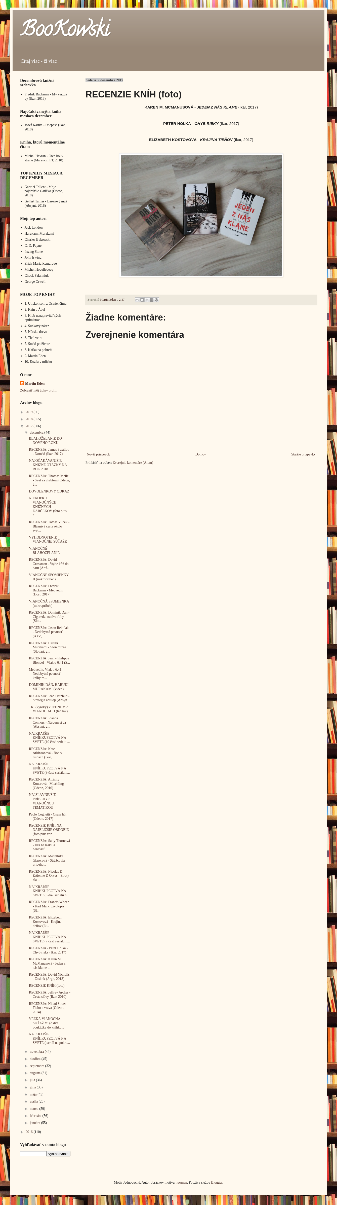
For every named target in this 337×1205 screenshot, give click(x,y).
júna (33, 1087)
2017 (30, 426)
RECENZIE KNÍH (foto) (47, 985)
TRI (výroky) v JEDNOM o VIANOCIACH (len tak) (48, 709)
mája (33, 1094)
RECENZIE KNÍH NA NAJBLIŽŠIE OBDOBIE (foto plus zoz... (49, 830)
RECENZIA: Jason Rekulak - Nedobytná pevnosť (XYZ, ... (49, 632)
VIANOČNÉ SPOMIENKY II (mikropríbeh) (49, 577)
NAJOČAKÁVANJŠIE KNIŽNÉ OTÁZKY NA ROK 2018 (48, 465)
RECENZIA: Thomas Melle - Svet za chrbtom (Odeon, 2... (49, 480)
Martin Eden (35, 383)
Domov (200, 454)
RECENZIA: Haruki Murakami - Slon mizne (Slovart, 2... (47, 647)
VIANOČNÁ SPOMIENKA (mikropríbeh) (49, 603)
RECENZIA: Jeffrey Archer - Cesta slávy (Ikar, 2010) (49, 994)
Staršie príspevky (303, 454)
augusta (35, 1073)
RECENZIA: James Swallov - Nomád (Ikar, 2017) (49, 452)
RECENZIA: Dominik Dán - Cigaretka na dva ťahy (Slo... (49, 617)
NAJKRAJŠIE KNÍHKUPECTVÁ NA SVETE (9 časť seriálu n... (49, 768)
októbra (35, 1059)
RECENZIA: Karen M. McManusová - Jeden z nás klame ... (47, 963)
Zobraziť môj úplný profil (38, 390)
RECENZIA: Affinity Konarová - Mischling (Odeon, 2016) (46, 783)
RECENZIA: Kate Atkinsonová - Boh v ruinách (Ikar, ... (45, 753)
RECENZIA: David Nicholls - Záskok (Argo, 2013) (49, 977)
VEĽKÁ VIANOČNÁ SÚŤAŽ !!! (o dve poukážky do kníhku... (46, 1023)
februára (36, 1116)
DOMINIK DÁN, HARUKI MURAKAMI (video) (49, 687)
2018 (30, 419)
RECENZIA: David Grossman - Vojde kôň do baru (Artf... (49, 564)
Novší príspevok (98, 454)
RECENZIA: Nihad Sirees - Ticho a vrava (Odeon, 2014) (48, 1008)
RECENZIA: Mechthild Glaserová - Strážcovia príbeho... (47, 860)
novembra (37, 1051)
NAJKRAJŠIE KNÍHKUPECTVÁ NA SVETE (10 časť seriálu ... (49, 738)
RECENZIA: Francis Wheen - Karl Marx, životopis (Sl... (49, 906)
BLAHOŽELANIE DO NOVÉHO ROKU (45, 441)
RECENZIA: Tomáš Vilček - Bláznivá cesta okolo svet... (49, 526)
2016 (30, 1132)
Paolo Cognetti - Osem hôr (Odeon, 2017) (48, 816)
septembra (37, 1066)
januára (35, 1123)
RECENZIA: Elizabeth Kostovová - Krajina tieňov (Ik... (45, 921)
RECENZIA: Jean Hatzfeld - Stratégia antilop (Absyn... (49, 698)
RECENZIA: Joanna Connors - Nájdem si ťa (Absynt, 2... (47, 722)
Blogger (216, 1182)
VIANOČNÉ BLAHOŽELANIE (44, 551)
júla (33, 1080)
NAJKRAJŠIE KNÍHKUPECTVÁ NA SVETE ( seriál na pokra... (49, 1038)
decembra (37, 432)
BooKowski (64, 31)
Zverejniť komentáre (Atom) (133, 463)
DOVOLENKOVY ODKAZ (49, 491)
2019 (30, 412)
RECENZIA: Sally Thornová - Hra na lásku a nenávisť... (49, 845)
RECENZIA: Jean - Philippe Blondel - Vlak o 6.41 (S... (49, 660)
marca (34, 1109)
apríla (34, 1101)
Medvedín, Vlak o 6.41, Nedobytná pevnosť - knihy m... (46, 674)
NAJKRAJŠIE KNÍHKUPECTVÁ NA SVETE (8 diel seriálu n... (49, 891)
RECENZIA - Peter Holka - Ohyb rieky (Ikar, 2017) (48, 950)
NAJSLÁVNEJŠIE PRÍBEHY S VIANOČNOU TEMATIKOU (42, 801)
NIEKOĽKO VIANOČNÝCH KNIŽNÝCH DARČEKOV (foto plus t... (48, 506)
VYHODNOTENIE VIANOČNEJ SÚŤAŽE (48, 540)
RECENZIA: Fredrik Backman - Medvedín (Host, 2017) (46, 590)
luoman (182, 1182)
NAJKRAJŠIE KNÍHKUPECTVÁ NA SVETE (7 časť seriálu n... (49, 937)
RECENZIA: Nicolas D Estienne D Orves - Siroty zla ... (49, 876)
